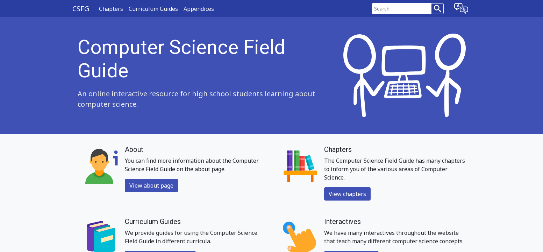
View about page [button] (151, 185)
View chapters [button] (347, 194)
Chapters (111, 9)
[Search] (402, 8)
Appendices (199, 9)
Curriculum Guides (153, 9)
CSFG (80, 8)
